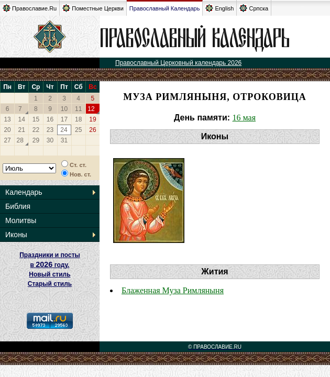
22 (35, 130)
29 (35, 140)
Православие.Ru (30, 8)
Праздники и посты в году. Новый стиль (49, 264)
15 (35, 119)
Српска (253, 8)
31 (64, 140)
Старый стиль (50, 283)
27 (7, 140)
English (219, 8)
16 (50, 119)
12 (90, 109)
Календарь (23, 192)
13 (7, 119)
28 (20, 140)
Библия (17, 206)
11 (78, 109)
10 (64, 109)
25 (78, 130)
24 (63, 130)
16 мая (244, 117)
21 (21, 130)
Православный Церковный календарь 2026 (178, 62)
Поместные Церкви (93, 8)
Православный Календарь (164, 8)
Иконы (16, 234)
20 (7, 130)
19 (92, 119)
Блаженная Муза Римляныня (173, 290)
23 (50, 130)
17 (64, 119)
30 (50, 140)
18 (78, 119)
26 (92, 130)
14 (21, 119)
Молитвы (20, 220)
